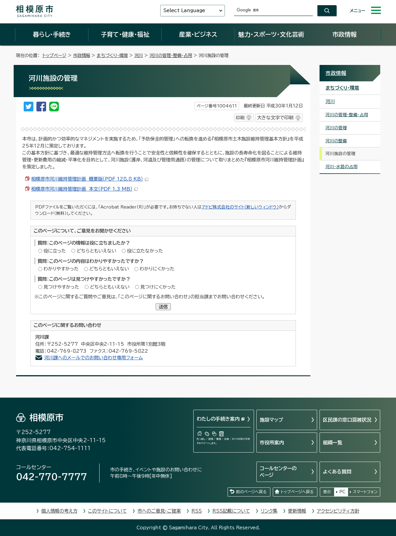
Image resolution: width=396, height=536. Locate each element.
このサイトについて (107, 511)
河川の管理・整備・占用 (171, 55)
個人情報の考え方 (59, 511)
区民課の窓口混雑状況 (347, 419)
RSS (196, 511)
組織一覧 (332, 442)
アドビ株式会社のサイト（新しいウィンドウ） (240, 207)
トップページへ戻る (297, 492)
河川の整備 (336, 141)
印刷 (240, 117)
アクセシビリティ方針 (338, 511)
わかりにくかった (157, 268)
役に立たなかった (145, 251)
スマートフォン (365, 492)
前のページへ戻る (251, 492)
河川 (138, 55)
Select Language (184, 10)
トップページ (54, 55)
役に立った (54, 251)
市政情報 (344, 34)
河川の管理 (336, 128)
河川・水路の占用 (341, 167)
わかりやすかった (61, 268)
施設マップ (271, 419)
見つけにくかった (158, 287)
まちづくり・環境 (112, 55)
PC (342, 492)
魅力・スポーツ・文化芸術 (271, 34)
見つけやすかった (61, 287)
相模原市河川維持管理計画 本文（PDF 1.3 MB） (84, 189)
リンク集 (269, 511)
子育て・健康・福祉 (125, 34)
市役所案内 (272, 442)
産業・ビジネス (198, 34)
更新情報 (297, 511)
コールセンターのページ (278, 471)
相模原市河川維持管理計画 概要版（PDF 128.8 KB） (89, 179)
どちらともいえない (96, 251)
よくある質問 (337, 471)
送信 (163, 306)
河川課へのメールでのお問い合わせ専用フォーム (93, 357)
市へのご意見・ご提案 (159, 511)
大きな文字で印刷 (275, 117)
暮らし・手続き (52, 34)
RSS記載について (231, 511)
